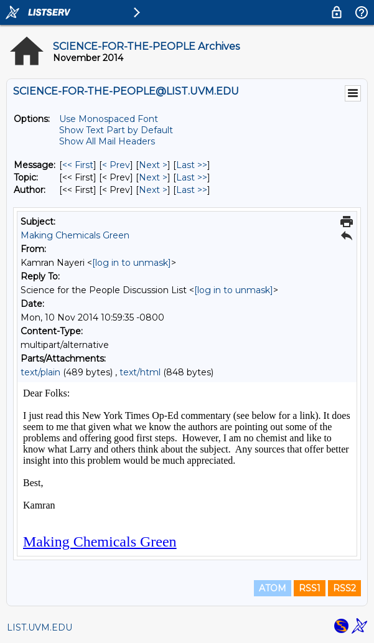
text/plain (40, 372)
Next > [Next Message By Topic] (153, 177)
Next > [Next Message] (153, 165)
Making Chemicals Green (75, 235)
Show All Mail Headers (107, 141)
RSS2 (344, 588)
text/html (140, 372)
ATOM (272, 588)
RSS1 (309, 588)
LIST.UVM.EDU (39, 627)
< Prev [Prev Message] (116, 165)
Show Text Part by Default (116, 130)
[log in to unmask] (131, 262)
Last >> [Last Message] (191, 165)
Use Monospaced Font (108, 118)
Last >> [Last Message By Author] (191, 189)
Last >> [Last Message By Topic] (191, 177)
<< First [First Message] (77, 165)
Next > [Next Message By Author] (153, 189)
